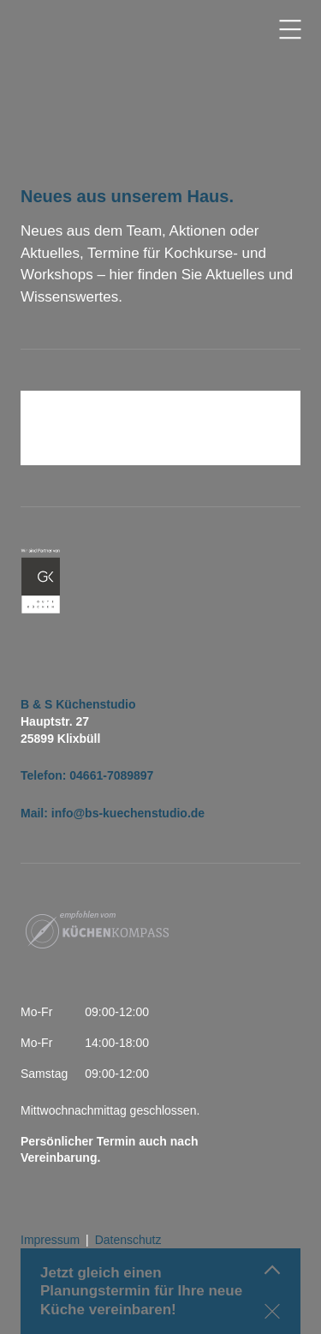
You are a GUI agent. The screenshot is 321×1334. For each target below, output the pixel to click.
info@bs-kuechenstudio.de (128, 813)
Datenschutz (128, 1240)
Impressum (50, 1240)
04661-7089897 (111, 775)
